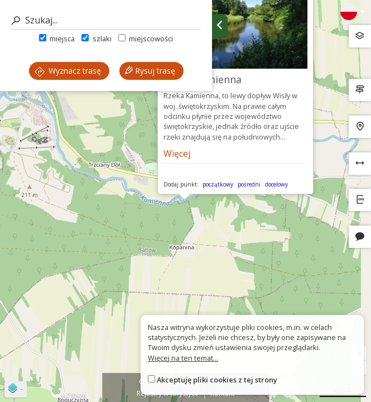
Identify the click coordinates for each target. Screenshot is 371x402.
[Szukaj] (106, 20)
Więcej (176, 153)
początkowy (218, 184)
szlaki (96, 39)
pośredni (249, 184)
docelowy (276, 184)
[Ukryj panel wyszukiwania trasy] (220, 26)
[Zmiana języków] (352, 12)
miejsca (57, 39)
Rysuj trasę (150, 70)
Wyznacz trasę (68, 70)
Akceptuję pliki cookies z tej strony (217, 380)
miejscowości (145, 39)
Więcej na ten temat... (183, 358)
